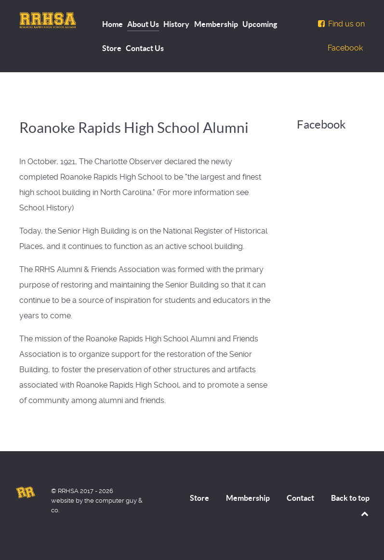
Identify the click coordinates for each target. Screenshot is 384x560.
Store (199, 498)
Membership (248, 498)
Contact (300, 498)
